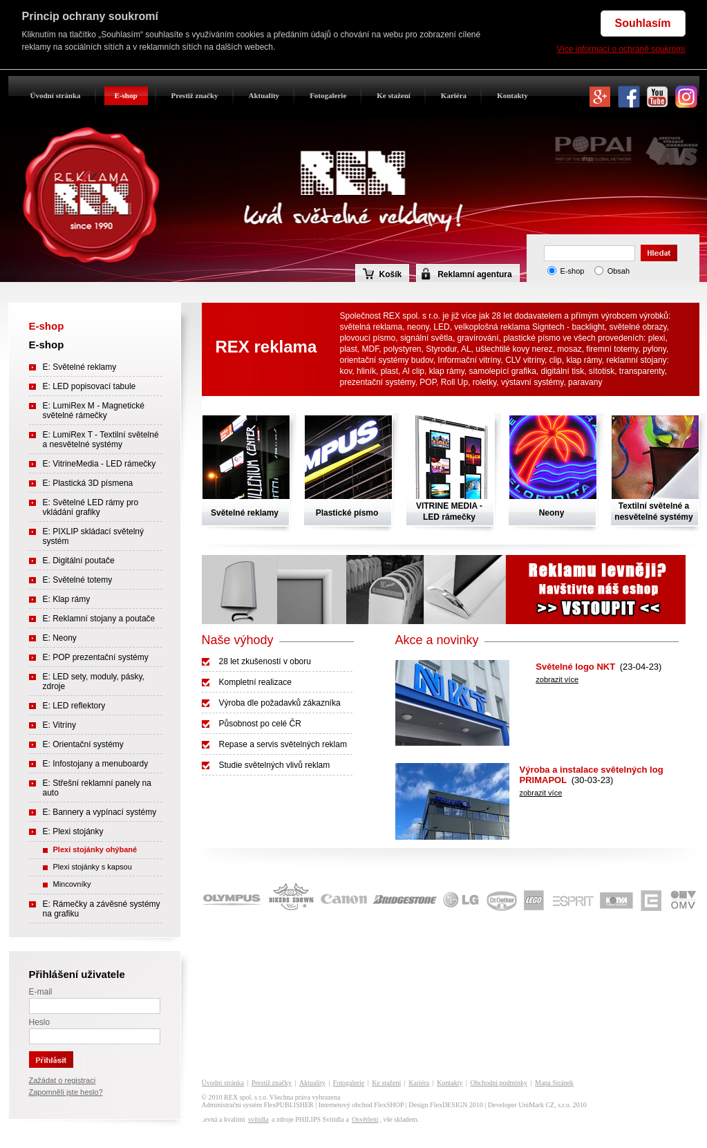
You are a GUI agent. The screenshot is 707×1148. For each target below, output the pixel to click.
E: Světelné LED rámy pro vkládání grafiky (91, 507)
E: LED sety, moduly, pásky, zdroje (93, 681)
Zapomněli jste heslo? (66, 1092)
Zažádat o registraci (62, 1080)
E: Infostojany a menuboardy (96, 764)
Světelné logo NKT (575, 666)
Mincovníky (72, 884)
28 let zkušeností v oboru (265, 661)
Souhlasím (643, 23)
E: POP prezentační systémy (96, 657)
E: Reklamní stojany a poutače (99, 618)
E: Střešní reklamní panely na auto (97, 788)
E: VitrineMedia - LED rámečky (99, 464)
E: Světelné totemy (78, 580)
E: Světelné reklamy (80, 367)
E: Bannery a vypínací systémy (100, 812)
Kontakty (512, 95)
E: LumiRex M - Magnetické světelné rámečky (93, 410)
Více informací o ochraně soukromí (620, 49)
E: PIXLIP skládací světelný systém (93, 536)
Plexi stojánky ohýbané (95, 849)
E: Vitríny (59, 725)
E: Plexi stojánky (73, 831)
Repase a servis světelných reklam (283, 744)
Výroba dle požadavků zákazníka (280, 703)
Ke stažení (394, 95)
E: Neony (60, 638)
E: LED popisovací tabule (89, 386)
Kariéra (453, 95)
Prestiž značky (194, 95)
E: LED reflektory (74, 706)
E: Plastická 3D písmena (88, 483)
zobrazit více (557, 679)
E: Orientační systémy (83, 744)
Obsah (618, 271)
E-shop (126, 95)
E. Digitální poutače (79, 560)
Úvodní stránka (55, 95)
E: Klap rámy (67, 599)
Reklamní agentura (474, 274)
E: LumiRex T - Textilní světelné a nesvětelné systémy (101, 439)
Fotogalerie (328, 95)
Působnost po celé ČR (260, 723)
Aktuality (264, 95)
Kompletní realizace (255, 682)
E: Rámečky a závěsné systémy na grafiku (101, 909)
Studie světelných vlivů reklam (274, 765)
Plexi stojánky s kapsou (92, 867)
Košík (382, 273)
